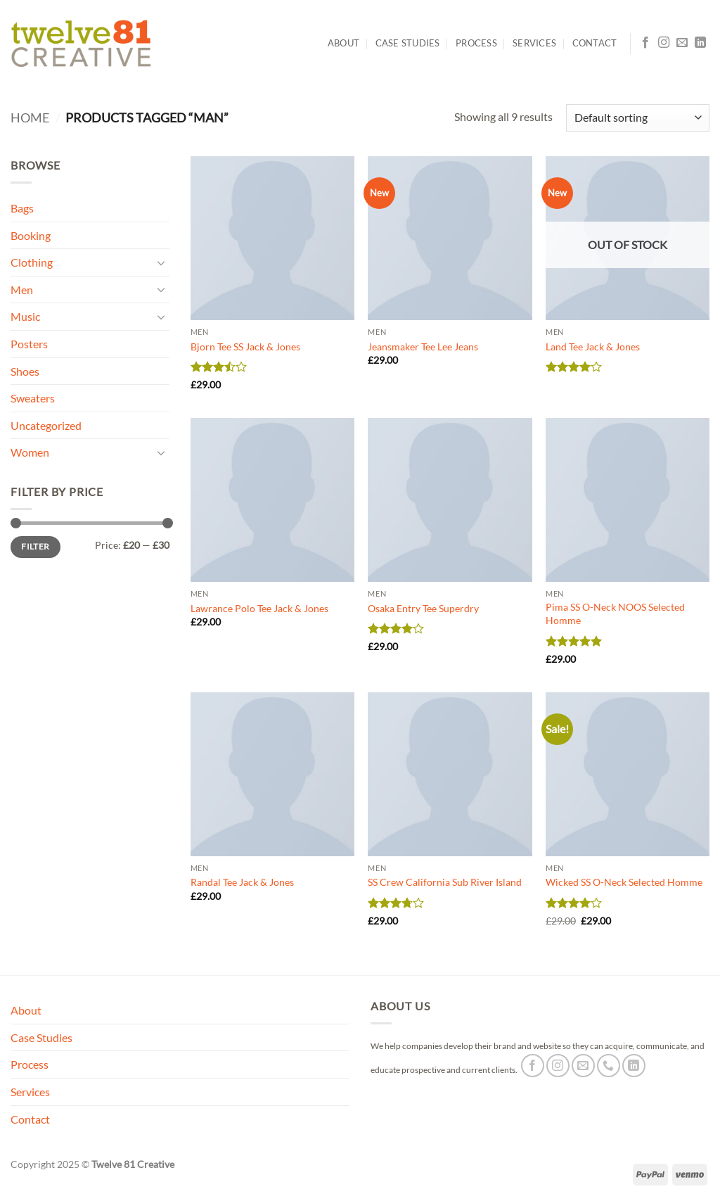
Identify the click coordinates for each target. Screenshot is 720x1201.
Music (25, 316)
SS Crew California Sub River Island (445, 882)
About (343, 43)
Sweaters (33, 398)
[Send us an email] (682, 43)
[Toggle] (161, 262)
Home (30, 117)
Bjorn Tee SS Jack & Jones (245, 346)
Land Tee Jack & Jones (593, 346)
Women (30, 452)
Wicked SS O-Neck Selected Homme (624, 882)
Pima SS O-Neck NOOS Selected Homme (615, 613)
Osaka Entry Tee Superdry (423, 608)
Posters (29, 343)
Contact (594, 43)
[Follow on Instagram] (663, 43)
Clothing (32, 262)
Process (476, 43)
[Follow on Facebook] (645, 43)
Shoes (25, 371)
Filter (35, 546)
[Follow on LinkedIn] (700, 43)
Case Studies (407, 43)
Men (22, 289)
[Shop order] (637, 118)
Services (534, 43)
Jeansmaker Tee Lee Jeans (423, 346)
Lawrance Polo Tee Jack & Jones (259, 608)
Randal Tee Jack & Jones (242, 882)
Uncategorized (46, 425)
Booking (31, 235)
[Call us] (608, 1065)
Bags (22, 208)
